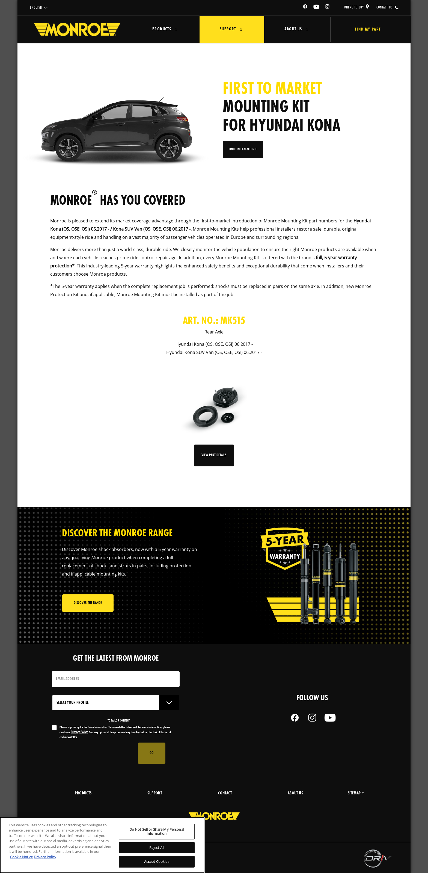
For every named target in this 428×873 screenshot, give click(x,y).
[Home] (77, 29)
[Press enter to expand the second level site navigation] (175, 29)
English (36, 8)
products (83, 793)
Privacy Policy (79, 732)
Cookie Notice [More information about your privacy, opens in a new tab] (21, 856)
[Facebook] (305, 7)
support (154, 793)
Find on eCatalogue (243, 150)
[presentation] (93, 753)
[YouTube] (316, 7)
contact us (384, 7)
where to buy (354, 7)
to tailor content (119, 720)
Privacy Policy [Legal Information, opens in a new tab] (45, 856)
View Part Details (214, 455)
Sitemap (356, 793)
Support (225, 29)
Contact (225, 793)
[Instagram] (327, 7)
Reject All (156, 847)
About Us (288, 29)
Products (160, 29)
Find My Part (365, 29)
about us (295, 793)
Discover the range (88, 603)
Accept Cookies (156, 861)
